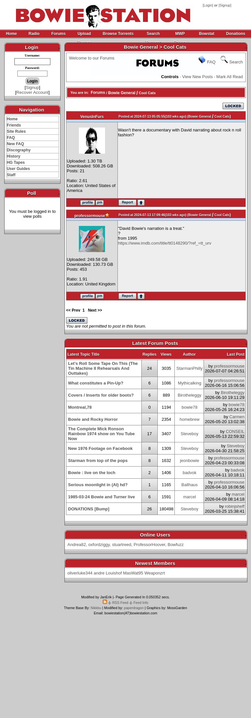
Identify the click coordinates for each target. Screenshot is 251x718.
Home (11, 33)
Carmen (236, 416)
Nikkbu (96, 608)
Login (208, 5)
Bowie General (121, 93)
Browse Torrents (118, 33)
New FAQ (15, 144)
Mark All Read (229, 76)
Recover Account (32, 92)
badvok (189, 472)
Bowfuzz (176, 544)
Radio (33, 33)
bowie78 (189, 407)
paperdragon (134, 608)
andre (99, 573)
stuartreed (121, 544)
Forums (58, 33)
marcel (189, 496)
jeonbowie (189, 460)
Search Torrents (153, 34)
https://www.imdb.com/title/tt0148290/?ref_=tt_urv (164, 243)
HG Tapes (16, 162)
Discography (19, 150)
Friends (14, 125)
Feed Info (141, 603)
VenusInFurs (92, 116)
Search (236, 62)
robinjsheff (234, 506)
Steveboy (189, 433)
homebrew (190, 419)
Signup (225, 5)
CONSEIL (235, 431)
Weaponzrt (154, 573)
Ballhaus (189, 484)
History (13, 156)
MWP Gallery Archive (180, 34)
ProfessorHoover (149, 544)
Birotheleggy (189, 395)
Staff (11, 175)
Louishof (114, 573)
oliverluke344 (80, 573)
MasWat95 (133, 573)
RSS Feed (120, 603)
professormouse (89, 216)
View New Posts (197, 76)
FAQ (11, 137)
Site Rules (16, 131)
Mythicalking (189, 383)
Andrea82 (76, 544)
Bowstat (206, 33)
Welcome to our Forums (91, 58)
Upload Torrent (84, 34)
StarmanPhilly (189, 368)
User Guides (18, 168)
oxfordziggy (99, 544)
